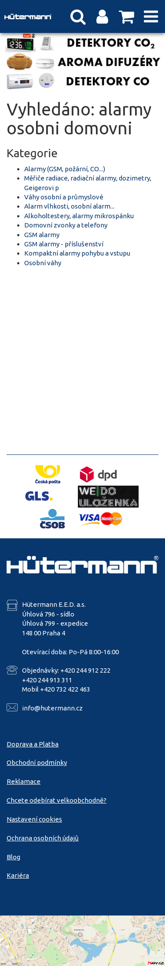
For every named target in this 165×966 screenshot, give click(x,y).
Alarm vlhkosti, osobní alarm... (69, 206)
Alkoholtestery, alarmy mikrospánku (79, 216)
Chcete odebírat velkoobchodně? (56, 800)
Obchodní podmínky (37, 762)
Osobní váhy (42, 263)
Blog (13, 857)
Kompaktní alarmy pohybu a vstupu (77, 253)
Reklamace (23, 781)
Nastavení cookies (34, 819)
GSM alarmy (41, 234)
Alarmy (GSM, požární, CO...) (64, 169)
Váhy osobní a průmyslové (63, 197)
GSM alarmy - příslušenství (63, 244)
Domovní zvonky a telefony (65, 225)
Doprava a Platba (33, 744)
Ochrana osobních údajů (43, 838)
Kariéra (18, 875)
